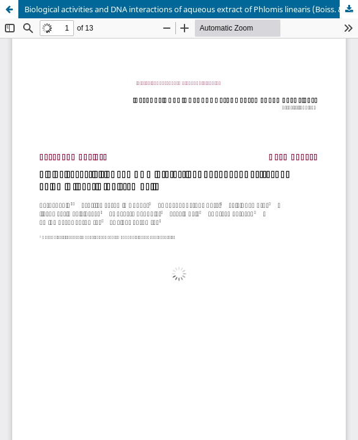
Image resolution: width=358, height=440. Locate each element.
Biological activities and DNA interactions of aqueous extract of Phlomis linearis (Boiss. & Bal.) (191, 9)
